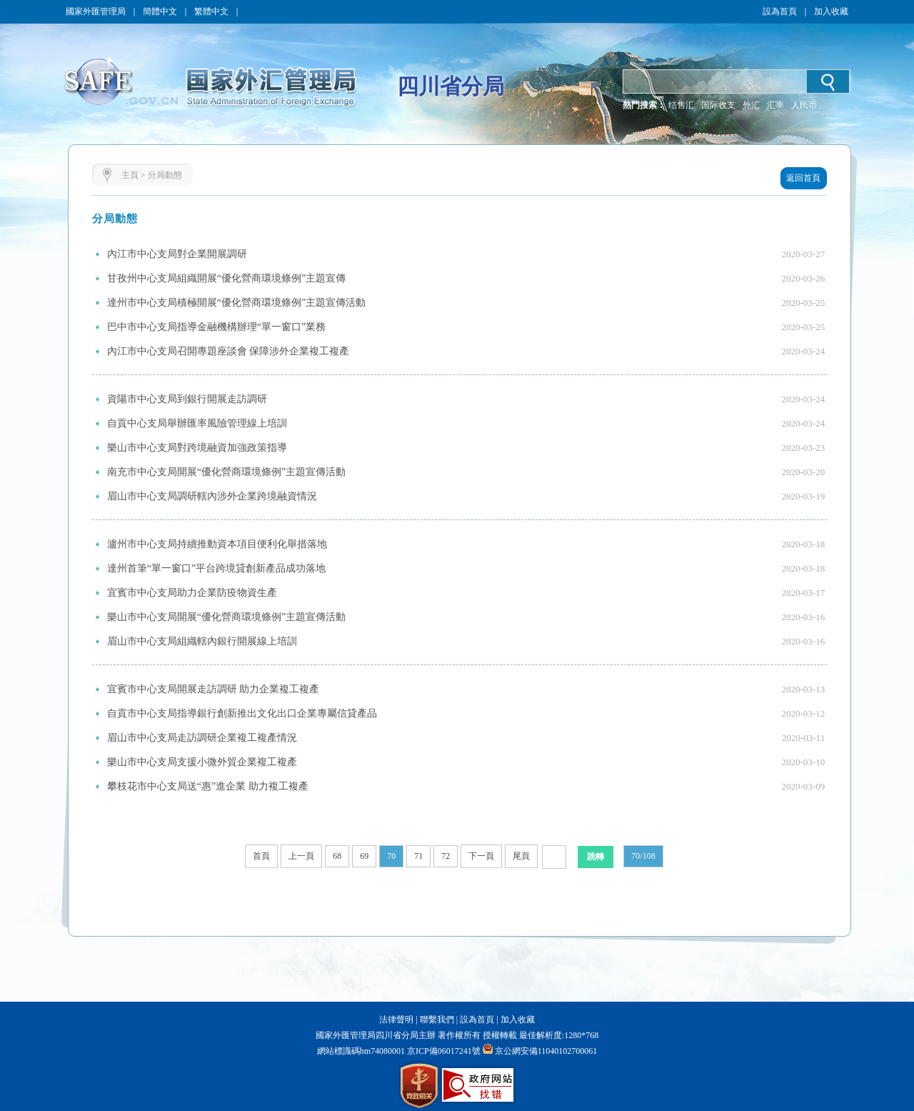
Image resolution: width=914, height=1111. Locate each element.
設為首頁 (780, 11)
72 (445, 856)
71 (418, 856)
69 (364, 856)
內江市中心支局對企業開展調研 (177, 254)
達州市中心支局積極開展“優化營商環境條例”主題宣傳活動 (236, 302)
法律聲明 (396, 1020)
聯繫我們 (437, 1020)
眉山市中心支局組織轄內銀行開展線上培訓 (202, 641)
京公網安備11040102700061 (546, 1051)
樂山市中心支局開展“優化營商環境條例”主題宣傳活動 (226, 617)
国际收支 (718, 105)
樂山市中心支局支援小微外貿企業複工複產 (202, 762)
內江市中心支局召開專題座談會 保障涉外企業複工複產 (228, 351)
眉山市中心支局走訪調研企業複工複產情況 (202, 737)
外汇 (751, 105)
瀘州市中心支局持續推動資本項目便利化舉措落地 (217, 544)
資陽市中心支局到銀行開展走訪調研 (187, 399)
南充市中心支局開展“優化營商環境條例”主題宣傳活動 (226, 472)
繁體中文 (211, 11)
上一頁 (301, 856)
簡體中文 (160, 11)
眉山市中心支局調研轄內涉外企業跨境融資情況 (212, 496)
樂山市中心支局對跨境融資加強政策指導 (197, 447)
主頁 (130, 175)
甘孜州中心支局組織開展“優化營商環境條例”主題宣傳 (226, 278)
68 (337, 856)
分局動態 (165, 175)
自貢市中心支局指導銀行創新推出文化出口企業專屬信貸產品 (242, 713)
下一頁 (481, 856)
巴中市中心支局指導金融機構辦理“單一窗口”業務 (216, 327)
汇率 (775, 105)
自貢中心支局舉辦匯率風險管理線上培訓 (197, 423)
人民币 (804, 105)
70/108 (643, 856)
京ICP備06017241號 (443, 1051)
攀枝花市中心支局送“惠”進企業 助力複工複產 (207, 786)
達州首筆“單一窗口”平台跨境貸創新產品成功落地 (216, 568)
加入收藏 (831, 11)
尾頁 (521, 856)
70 (391, 856)
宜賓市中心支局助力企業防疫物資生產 (192, 592)
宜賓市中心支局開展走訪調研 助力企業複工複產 (213, 689)
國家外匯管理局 (96, 11)
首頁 (261, 856)
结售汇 (681, 105)
